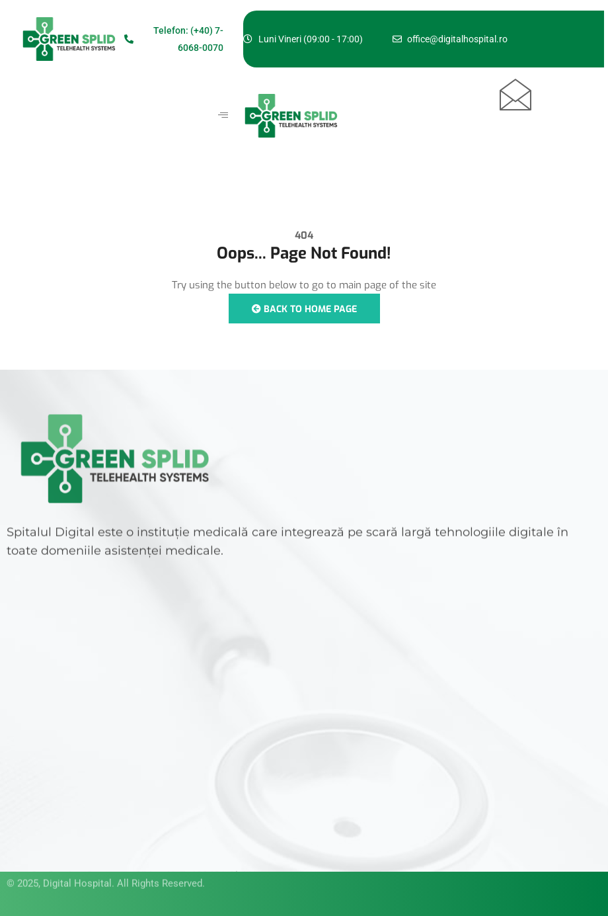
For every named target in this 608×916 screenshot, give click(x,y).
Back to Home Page (304, 309)
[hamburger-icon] (223, 116)
